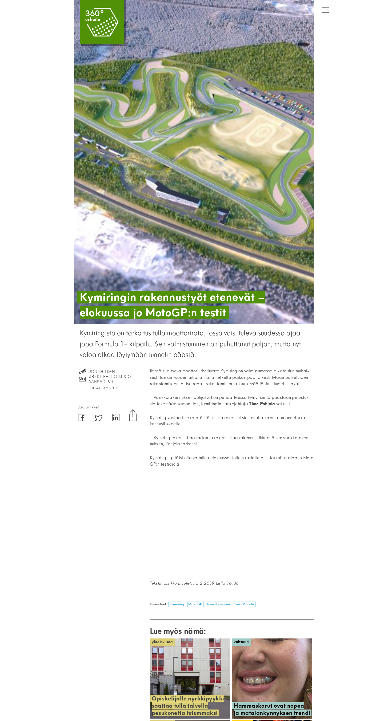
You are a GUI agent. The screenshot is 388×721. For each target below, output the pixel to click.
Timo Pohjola (244, 604)
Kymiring (177, 604)
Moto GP (195, 604)
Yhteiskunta (162, 642)
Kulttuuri (241, 642)
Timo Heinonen (218, 604)
